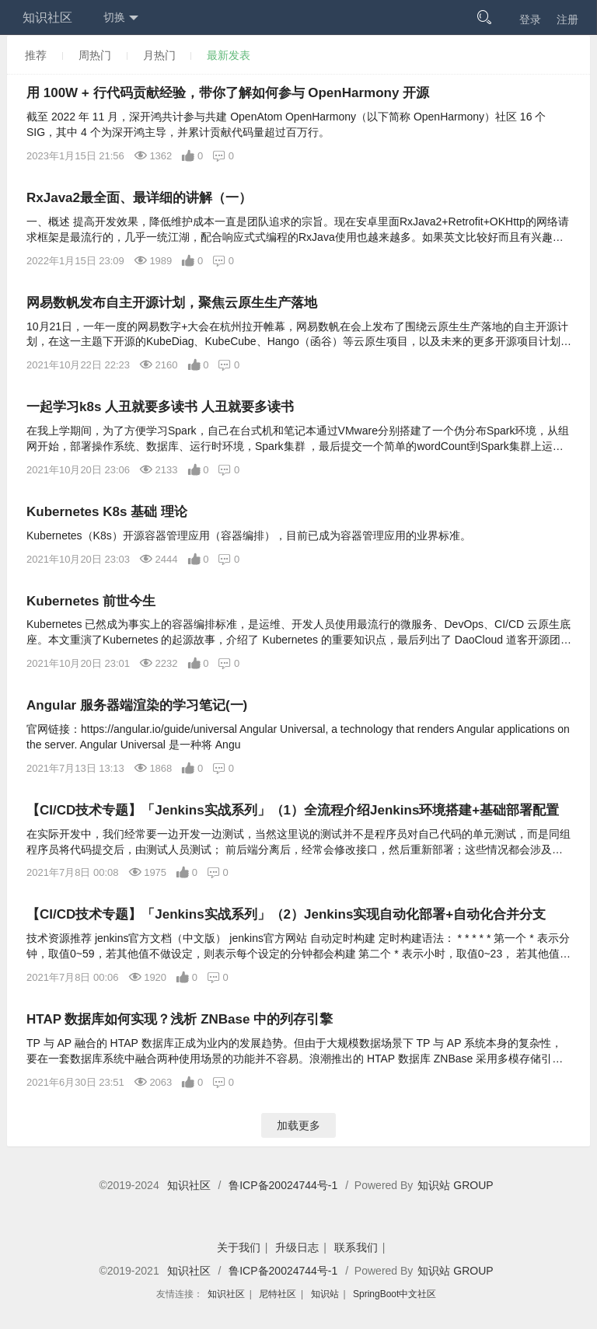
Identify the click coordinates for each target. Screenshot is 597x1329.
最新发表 (228, 55)
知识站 (325, 1294)
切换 (120, 18)
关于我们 (238, 1247)
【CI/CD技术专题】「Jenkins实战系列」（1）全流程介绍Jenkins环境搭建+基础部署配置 (292, 810)
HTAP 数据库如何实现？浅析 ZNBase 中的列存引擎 (179, 1019)
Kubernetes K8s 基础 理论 (106, 511)
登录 (530, 19)
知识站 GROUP (455, 1185)
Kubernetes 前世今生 (90, 601)
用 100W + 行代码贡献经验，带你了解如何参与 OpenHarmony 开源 (227, 92)
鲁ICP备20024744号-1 (283, 1185)
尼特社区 (277, 1294)
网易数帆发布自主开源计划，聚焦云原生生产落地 (171, 302)
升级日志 (297, 1247)
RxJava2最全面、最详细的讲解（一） (139, 197)
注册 (567, 19)
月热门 (159, 55)
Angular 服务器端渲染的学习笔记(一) (136, 705)
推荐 (36, 55)
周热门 (95, 55)
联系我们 (356, 1247)
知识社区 (47, 17)
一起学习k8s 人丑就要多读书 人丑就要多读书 (160, 406)
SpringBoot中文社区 (394, 1294)
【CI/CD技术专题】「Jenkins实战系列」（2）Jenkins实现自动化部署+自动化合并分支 (286, 914)
